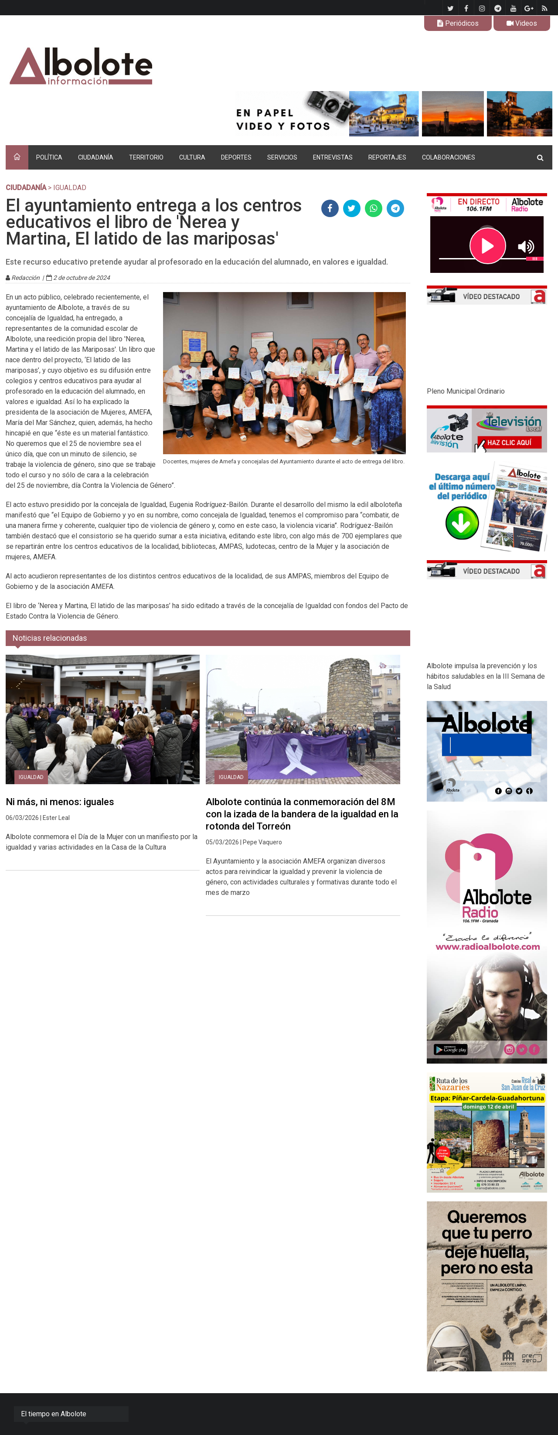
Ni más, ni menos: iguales (60, 801)
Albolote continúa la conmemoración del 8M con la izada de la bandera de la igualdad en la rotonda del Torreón (302, 814)
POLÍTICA (49, 157)
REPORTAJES (387, 157)
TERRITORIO (146, 157)
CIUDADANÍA (95, 157)
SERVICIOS (282, 157)
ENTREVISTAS (333, 157)
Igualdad (31, 777)
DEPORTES (236, 157)
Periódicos (458, 23)
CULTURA (192, 157)
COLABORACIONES (448, 157)
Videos (522, 23)
